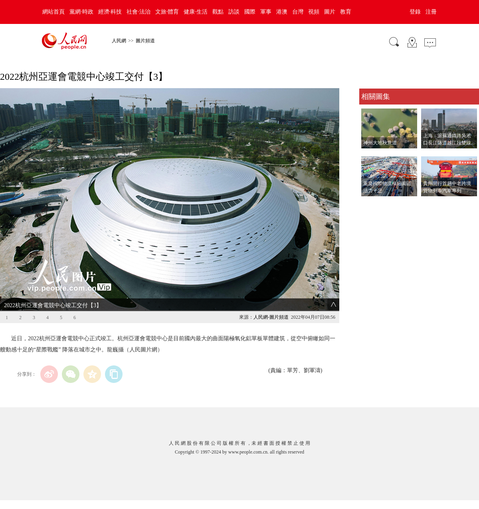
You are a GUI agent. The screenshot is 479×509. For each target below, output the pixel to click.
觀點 (218, 12)
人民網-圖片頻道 (271, 317)
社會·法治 (138, 12)
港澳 (281, 12)
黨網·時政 (81, 12)
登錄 (415, 12)
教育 (345, 12)
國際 (249, 12)
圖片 (329, 12)
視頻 (313, 12)
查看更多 (370, 204)
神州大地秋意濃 (380, 143)
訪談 (234, 12)
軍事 (265, 12)
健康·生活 (196, 12)
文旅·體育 (167, 12)
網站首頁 (53, 12)
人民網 (119, 40)
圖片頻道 (145, 40)
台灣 (297, 12)
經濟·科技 (110, 12)
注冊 (431, 12)
